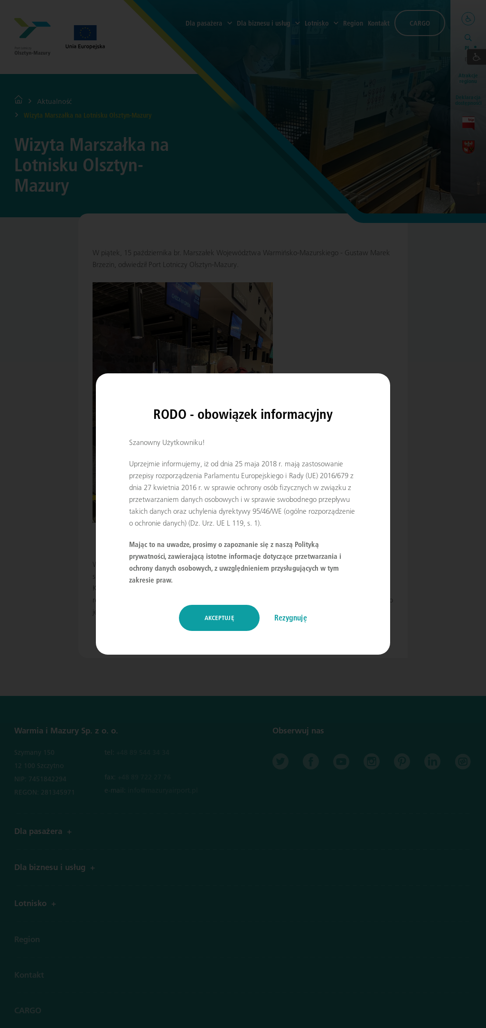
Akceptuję (219, 617)
